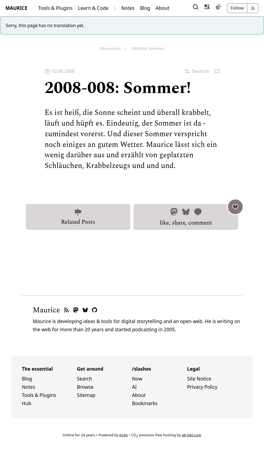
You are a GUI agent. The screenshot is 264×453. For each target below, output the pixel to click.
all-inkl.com (191, 434)
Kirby (123, 434)
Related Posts (78, 217)
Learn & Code (93, 8)
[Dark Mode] (218, 8)
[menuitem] (49, 379)
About (162, 8)
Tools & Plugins (55, 8)
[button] (195, 8)
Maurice (46, 310)
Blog (145, 8)
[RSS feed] (66, 310)
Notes (128, 8)
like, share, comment (199, 215)
